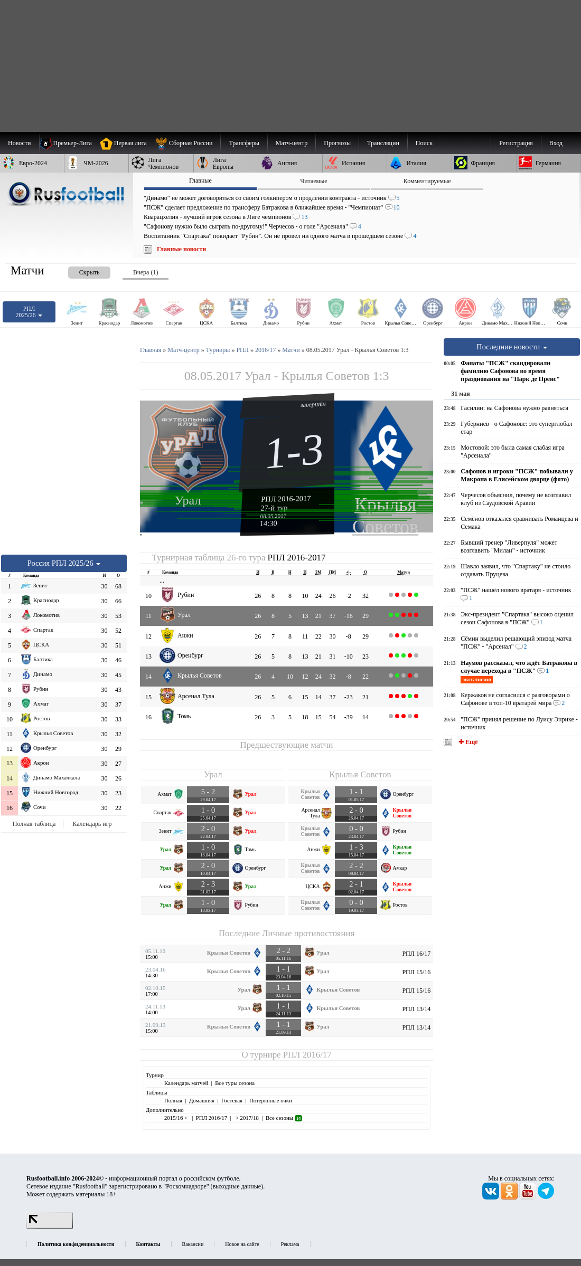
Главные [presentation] (200, 180)
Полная (173, 1100)
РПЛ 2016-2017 (286, 498)
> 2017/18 (246, 1118)
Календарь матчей (186, 1083)
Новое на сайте (242, 1244)
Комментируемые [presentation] (427, 181)
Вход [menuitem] (556, 143)
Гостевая (231, 1100)
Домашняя (201, 1100)
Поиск (424, 143)
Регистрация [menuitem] (516, 143)
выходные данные (237, 1186)
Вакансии (193, 1244)
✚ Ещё (467, 742)
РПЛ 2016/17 (307, 1055)
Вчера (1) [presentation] (145, 272)
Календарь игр (91, 823)
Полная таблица (34, 823)
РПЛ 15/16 (416, 972)
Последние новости (511, 346)
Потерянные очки (270, 1100)
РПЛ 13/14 (416, 1009)
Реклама (290, 1244)
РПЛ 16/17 (416, 953)
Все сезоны (284, 1118)
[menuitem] (188, 143)
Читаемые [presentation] (313, 181)
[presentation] (78, 270)
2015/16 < (176, 1118)
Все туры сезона (235, 1083)
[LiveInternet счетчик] (49, 1226)
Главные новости (181, 249)
